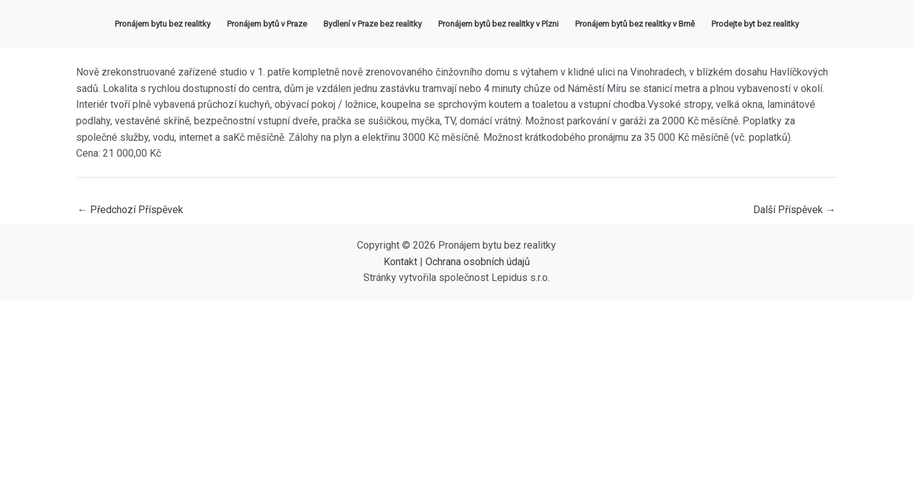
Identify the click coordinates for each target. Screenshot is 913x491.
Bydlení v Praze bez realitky (372, 24)
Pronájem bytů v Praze (267, 24)
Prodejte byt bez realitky (755, 24)
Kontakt (400, 262)
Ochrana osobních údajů (477, 262)
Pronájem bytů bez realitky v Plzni (498, 24)
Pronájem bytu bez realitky (162, 24)
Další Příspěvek (794, 210)
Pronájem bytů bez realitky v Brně (635, 24)
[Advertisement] (456, 396)
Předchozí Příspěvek (130, 210)
